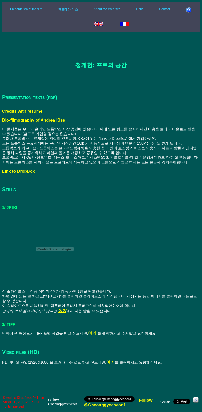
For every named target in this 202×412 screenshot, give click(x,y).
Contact (164, 9)
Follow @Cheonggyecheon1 (118, 402)
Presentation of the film (26, 9)
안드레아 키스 (68, 9)
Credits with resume (22, 111)
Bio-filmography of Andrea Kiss (33, 120)
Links (139, 9)
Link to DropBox (18, 171)
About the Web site (107, 9)
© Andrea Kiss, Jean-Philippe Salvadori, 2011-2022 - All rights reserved (23, 402)
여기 (62, 311)
